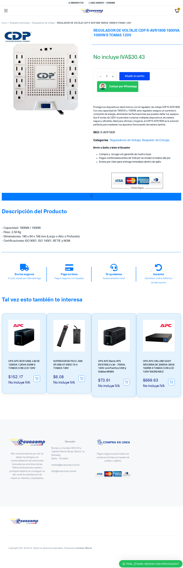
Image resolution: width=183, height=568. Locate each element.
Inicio (4, 23)
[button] (91, 196)
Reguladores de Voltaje (43, 23)
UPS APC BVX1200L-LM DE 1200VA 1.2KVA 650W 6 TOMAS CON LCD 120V (23, 364)
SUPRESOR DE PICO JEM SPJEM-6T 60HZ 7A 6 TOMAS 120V (67, 364)
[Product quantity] (106, 76)
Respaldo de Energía (19, 23)
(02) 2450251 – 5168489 (101, 2)
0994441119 (75, 2)
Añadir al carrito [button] (36, 378)
